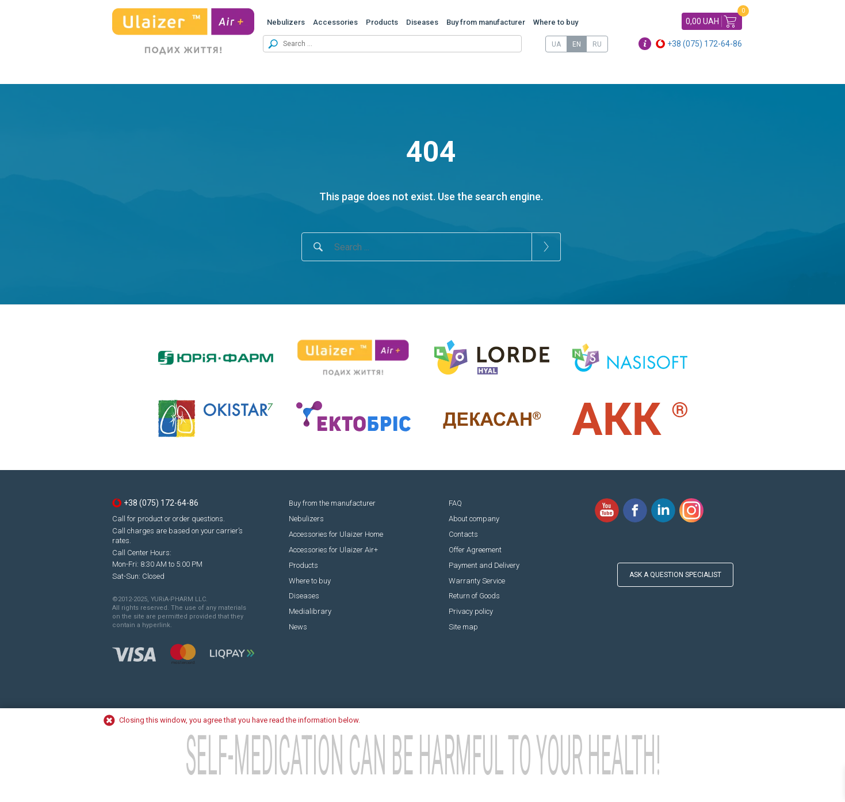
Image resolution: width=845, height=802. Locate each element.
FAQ (455, 503)
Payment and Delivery (484, 565)
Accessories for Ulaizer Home (336, 534)
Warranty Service (477, 580)
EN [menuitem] (576, 44)
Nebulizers (286, 22)
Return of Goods (474, 595)
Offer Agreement (475, 549)
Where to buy (555, 22)
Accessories (335, 22)
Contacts (463, 534)
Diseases (422, 22)
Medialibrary (310, 611)
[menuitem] (556, 44)
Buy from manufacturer (485, 22)
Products (382, 22)
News (298, 626)
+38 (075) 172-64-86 (704, 43)
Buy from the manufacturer (332, 503)
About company (474, 518)
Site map (463, 626)
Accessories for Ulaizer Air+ (333, 549)
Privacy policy (471, 611)
